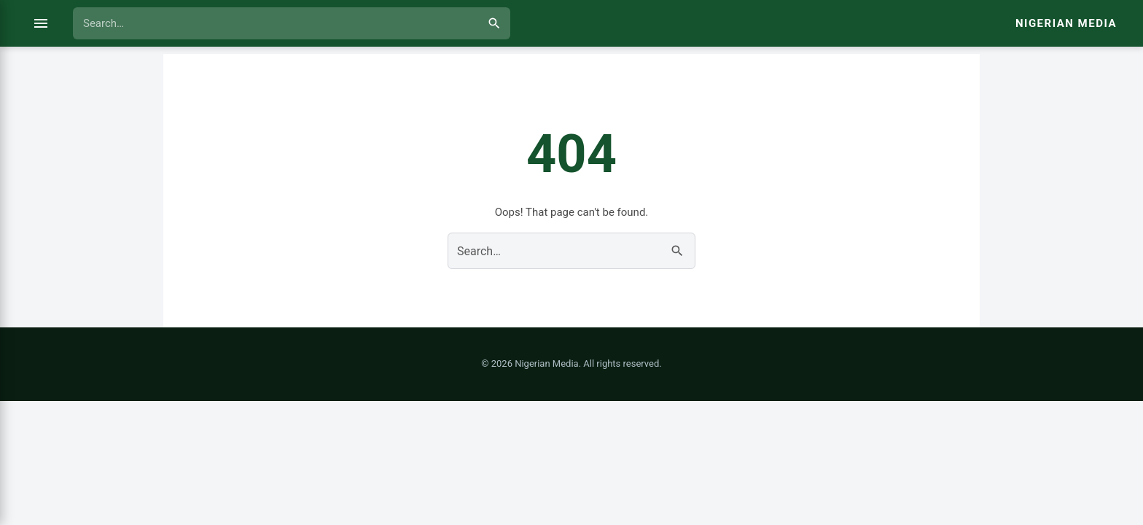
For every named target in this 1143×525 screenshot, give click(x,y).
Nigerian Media (1066, 23)
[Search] (494, 23)
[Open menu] (40, 23)
